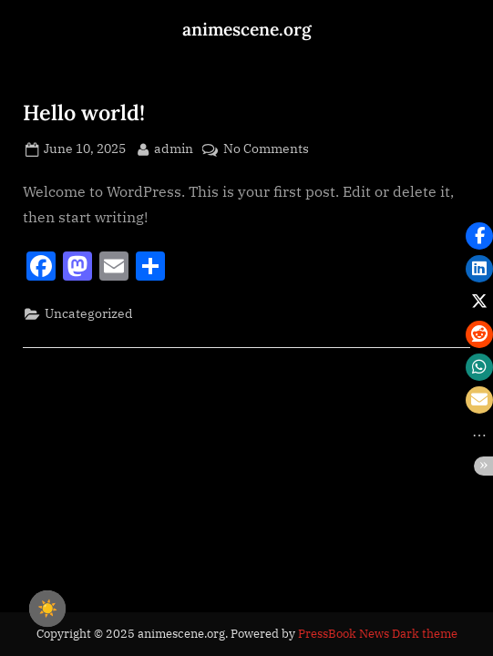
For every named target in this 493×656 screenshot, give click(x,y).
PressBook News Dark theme (377, 633)
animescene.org (247, 29)
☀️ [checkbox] (47, 609)
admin (173, 147)
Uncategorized (89, 313)
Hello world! (84, 112)
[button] (479, 236)
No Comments (266, 149)
